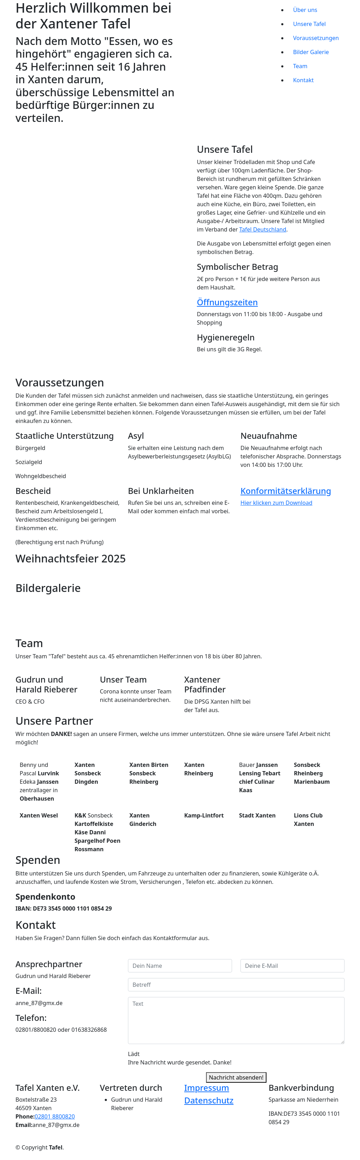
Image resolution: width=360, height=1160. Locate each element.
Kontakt (303, 80)
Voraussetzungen (316, 38)
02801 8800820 (55, 1116)
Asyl (136, 435)
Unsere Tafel (309, 24)
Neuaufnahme (268, 435)
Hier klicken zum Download (276, 503)
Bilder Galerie (311, 52)
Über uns (305, 10)
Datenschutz (208, 1100)
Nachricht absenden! (236, 1077)
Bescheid (33, 490)
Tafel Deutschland (263, 229)
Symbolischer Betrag (237, 266)
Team (300, 66)
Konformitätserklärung (285, 490)
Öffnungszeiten (227, 302)
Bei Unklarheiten (161, 490)
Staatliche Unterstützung (64, 435)
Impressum (206, 1087)
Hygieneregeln (226, 337)
